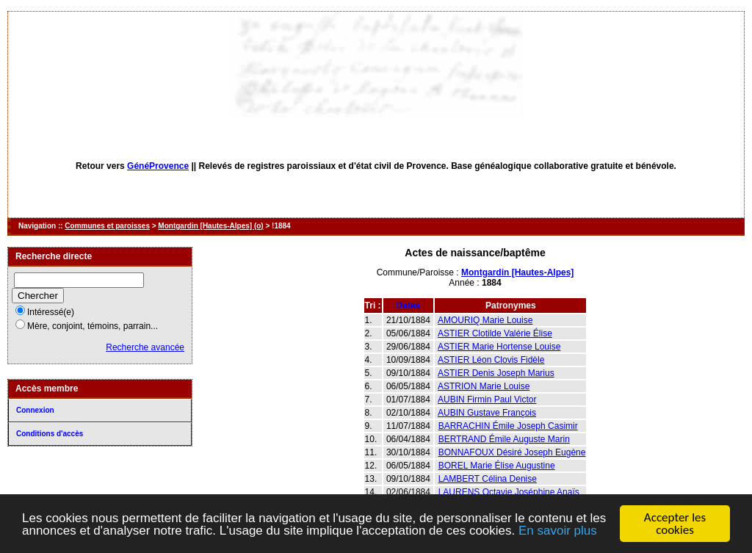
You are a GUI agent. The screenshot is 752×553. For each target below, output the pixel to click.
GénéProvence (158, 166)
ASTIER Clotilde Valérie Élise (495, 333)
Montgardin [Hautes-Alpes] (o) (210, 226)
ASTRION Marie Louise (483, 386)
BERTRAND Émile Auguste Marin (504, 439)
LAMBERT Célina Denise (487, 479)
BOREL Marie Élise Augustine (496, 465)
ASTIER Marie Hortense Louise (499, 346)
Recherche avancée (145, 347)
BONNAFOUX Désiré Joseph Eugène (512, 452)
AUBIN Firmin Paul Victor (487, 399)
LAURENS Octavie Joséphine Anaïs (508, 492)
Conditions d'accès (49, 434)
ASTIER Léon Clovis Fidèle (491, 360)
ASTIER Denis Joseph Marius (496, 373)
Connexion (35, 410)
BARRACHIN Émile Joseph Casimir (508, 426)
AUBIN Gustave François (487, 413)
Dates (409, 305)
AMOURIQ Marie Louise (485, 320)
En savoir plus (557, 531)
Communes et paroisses (107, 226)
